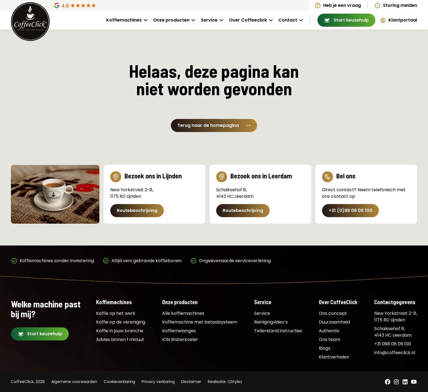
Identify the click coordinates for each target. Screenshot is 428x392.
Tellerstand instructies (278, 331)
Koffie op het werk (115, 313)
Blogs (324, 348)
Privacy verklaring (158, 381)
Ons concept (333, 313)
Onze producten (171, 20)
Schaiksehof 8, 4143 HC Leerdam (393, 331)
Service (209, 20)
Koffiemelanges (179, 331)
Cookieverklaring (119, 381)
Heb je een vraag (342, 5)
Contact (287, 20)
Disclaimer (191, 381)
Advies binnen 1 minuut (120, 339)
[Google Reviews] (100, 5)
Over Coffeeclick (248, 20)
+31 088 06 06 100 (392, 344)
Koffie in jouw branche (119, 331)
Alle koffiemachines (183, 313)
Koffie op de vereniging (120, 322)
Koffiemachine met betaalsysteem (199, 322)
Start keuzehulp (351, 20)
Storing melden (400, 5)
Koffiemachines (124, 20)
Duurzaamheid (334, 322)
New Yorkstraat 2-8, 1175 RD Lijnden (395, 316)
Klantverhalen (334, 357)
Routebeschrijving (137, 210)
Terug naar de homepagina (214, 125)
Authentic (329, 331)
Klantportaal (402, 20)
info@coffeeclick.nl (394, 352)
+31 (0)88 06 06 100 (350, 210)
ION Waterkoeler (180, 339)
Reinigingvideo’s (271, 322)
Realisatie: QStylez (225, 381)
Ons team (329, 339)
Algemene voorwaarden (74, 381)
